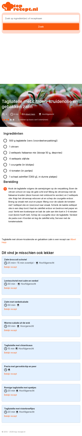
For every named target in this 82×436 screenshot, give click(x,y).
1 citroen (14, 146)
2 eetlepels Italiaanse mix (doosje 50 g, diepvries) (35, 152)
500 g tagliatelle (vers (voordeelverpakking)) (33, 140)
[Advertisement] (42, 58)
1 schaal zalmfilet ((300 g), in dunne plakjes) (33, 176)
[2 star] (8, 119)
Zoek (41, 26)
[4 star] (13, 119)
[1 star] (5, 119)
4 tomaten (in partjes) (21, 170)
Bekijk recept (10, 267)
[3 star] (11, 119)
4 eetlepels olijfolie (19, 158)
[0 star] (3, 119)
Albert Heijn (30, 114)
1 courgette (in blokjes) (21, 164)
